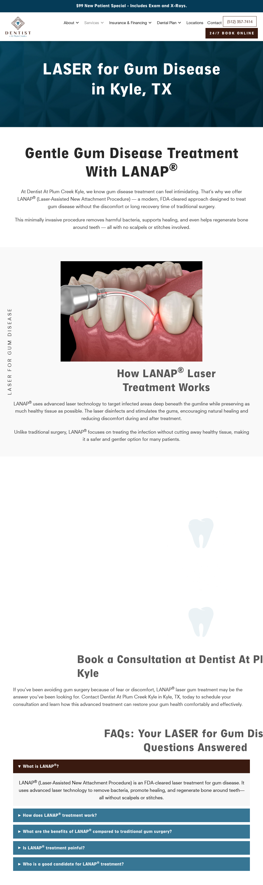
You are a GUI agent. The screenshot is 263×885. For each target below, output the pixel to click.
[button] (131, 766)
